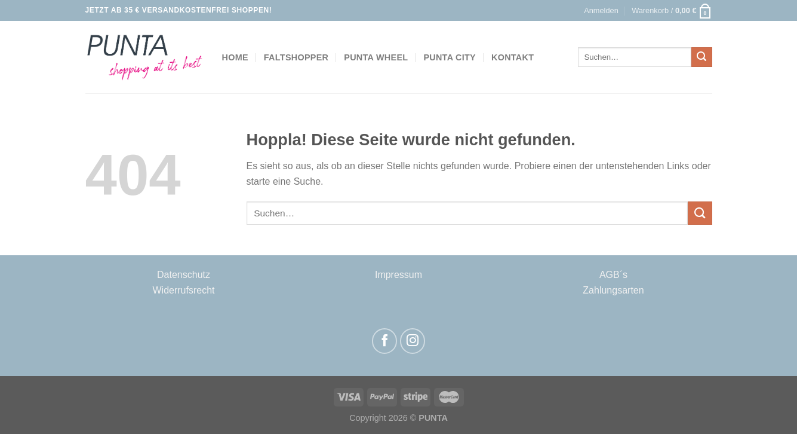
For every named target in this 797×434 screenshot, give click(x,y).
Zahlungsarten (613, 290)
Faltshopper (296, 57)
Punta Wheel (376, 57)
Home (235, 57)
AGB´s (613, 275)
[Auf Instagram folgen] (413, 341)
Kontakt (512, 57)
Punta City (449, 57)
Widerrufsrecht (183, 290)
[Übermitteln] (701, 57)
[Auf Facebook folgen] (385, 341)
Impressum (398, 275)
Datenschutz (183, 275)
